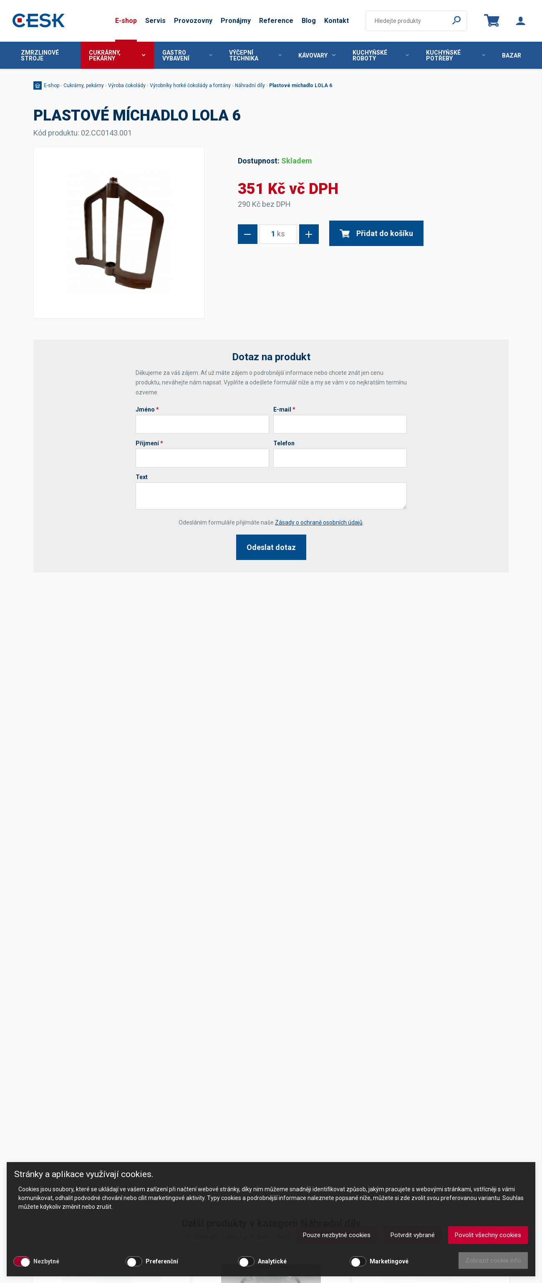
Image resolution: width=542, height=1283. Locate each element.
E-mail (284, 409)
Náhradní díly (250, 85)
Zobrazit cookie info (493, 1260)
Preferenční (162, 1261)
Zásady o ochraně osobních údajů (319, 522)
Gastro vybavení (187, 55)
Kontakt (336, 21)
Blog (309, 21)
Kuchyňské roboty (381, 55)
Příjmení (149, 443)
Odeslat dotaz (271, 547)
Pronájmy (236, 21)
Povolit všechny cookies (488, 1235)
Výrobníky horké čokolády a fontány (190, 85)
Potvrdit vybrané (413, 1235)
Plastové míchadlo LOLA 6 (300, 85)
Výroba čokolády (127, 85)
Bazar (511, 55)
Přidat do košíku (376, 233)
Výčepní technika (255, 55)
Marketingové (389, 1261)
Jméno (147, 409)
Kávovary (317, 55)
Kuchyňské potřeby (455, 55)
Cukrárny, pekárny (117, 55)
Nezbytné (46, 1261)
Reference (276, 21)
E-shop (126, 21)
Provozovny (193, 21)
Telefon (284, 443)
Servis (155, 21)
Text (142, 477)
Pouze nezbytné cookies (337, 1235)
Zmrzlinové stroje (40, 55)
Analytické (272, 1261)
